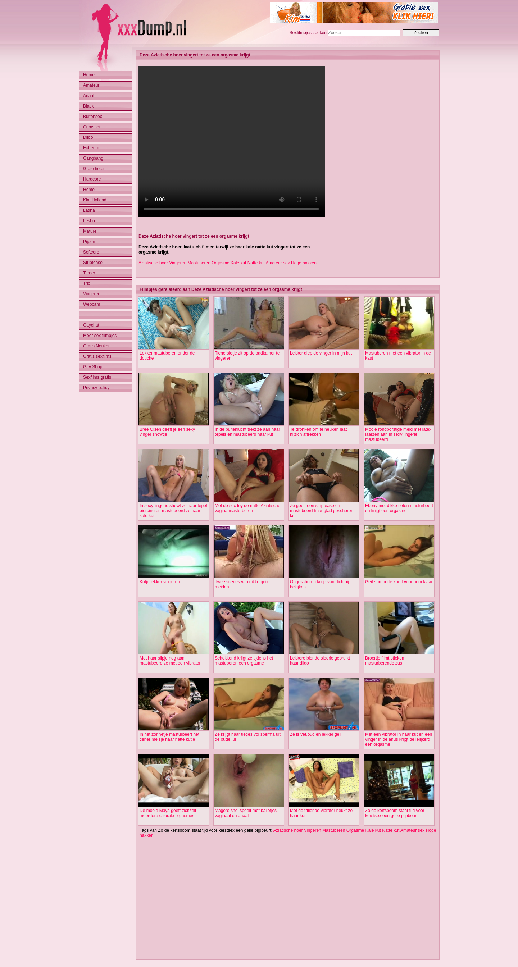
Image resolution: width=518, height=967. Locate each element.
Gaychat (91, 325)
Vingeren (177, 262)
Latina (89, 210)
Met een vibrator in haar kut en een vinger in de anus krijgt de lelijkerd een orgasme (398, 739)
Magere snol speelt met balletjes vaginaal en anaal (246, 813)
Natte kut (256, 262)
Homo (89, 189)
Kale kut (238, 262)
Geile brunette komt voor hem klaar (398, 581)
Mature (89, 231)
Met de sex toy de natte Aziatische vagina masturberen (247, 508)
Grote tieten (94, 168)
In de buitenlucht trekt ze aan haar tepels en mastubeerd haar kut (247, 432)
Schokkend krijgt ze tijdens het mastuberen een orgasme (244, 661)
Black (88, 106)
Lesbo (89, 220)
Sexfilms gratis (97, 377)
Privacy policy (96, 387)
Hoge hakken (304, 262)
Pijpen (89, 241)
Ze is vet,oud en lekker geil (315, 734)
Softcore (91, 252)
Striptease (93, 262)
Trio (86, 283)
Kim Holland (94, 199)
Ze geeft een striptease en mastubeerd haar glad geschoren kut (321, 510)
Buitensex (92, 116)
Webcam (91, 304)
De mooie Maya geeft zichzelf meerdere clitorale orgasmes (168, 813)
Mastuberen (199, 262)
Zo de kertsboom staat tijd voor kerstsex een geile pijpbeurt (394, 813)
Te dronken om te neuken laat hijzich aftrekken (318, 432)
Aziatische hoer (153, 262)
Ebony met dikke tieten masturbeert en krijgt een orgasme (399, 508)
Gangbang (93, 158)
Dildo (88, 137)
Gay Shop (92, 366)
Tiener (89, 272)
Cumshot (91, 126)
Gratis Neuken (97, 345)
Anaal (88, 95)
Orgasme (220, 262)
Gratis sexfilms (97, 356)
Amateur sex (277, 262)
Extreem (91, 147)
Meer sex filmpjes (100, 335)
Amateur (91, 85)
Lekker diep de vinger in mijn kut (321, 353)
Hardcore (92, 179)
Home (89, 74)
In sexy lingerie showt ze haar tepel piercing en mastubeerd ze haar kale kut (173, 510)
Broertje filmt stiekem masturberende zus (385, 661)
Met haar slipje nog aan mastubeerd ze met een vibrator (170, 661)
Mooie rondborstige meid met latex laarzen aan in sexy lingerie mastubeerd (398, 434)
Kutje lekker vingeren (160, 581)
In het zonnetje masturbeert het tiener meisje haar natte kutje (169, 737)
